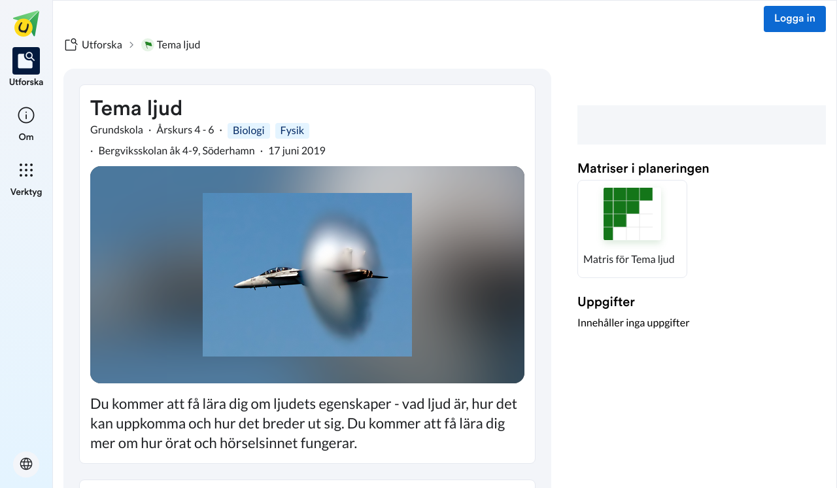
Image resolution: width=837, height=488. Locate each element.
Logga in (794, 19)
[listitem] (26, 68)
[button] (632, 229)
